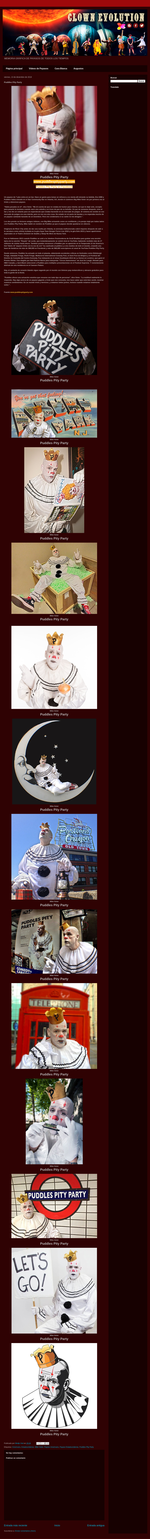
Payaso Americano (51, 1447)
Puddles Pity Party (86, 1447)
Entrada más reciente (15, 1525)
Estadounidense (27, 1447)
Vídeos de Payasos (38, 68)
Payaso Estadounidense (69, 1447)
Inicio (57, 1525)
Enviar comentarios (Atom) (25, 1531)
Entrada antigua (95, 1525)
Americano (16, 1447)
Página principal (14, 68)
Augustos (78, 68)
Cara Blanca (61, 68)
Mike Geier (39, 1447)
